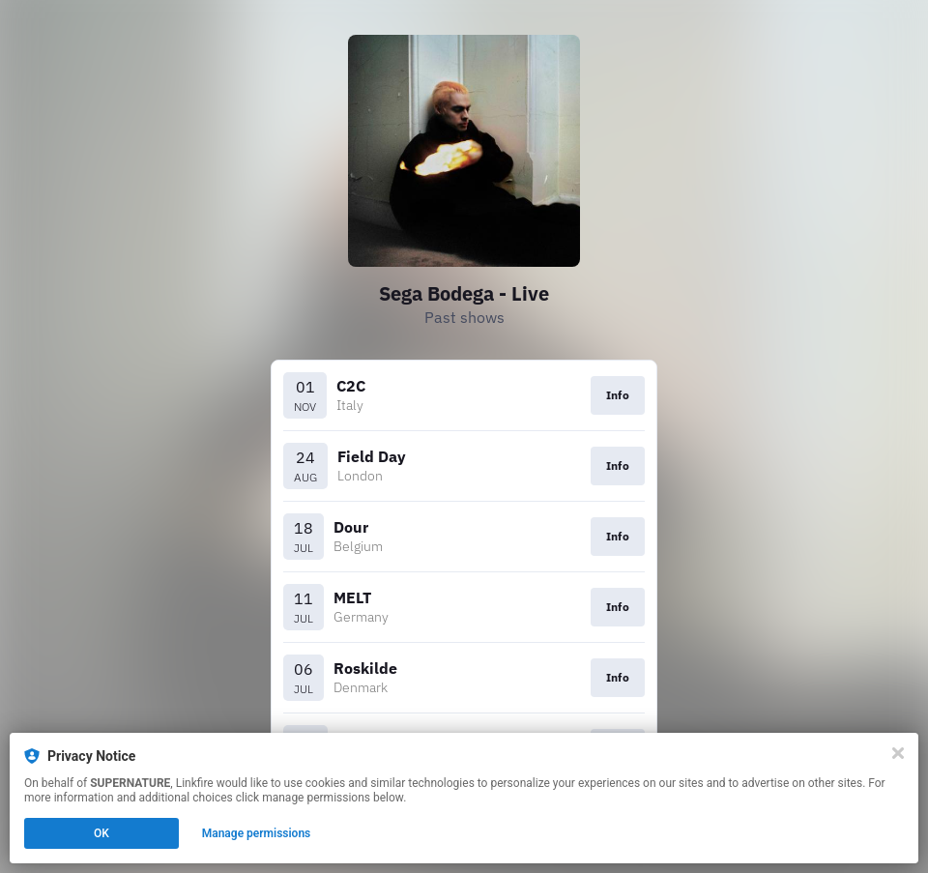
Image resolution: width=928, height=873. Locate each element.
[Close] (898, 753)
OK (101, 833)
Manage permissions (256, 833)
